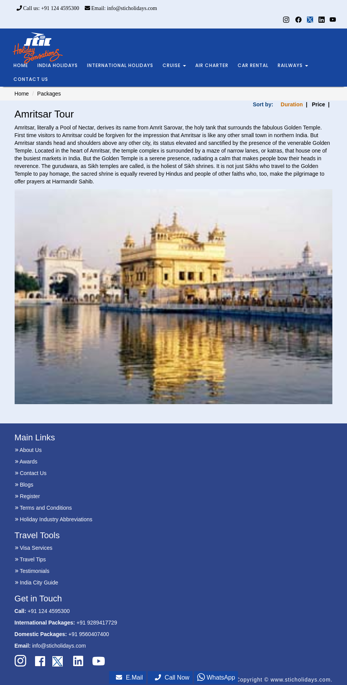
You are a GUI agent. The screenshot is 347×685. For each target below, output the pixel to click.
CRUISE (174, 65)
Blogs (24, 485)
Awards (26, 461)
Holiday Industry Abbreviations (53, 519)
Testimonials (32, 571)
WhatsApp (216, 677)
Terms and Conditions (43, 508)
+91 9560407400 (89, 634)
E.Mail (129, 677)
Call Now (172, 677)
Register (27, 496)
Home (22, 94)
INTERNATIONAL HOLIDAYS (120, 65)
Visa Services (33, 548)
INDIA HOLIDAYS (57, 65)
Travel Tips (30, 559)
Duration (292, 104)
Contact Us (31, 473)
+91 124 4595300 (49, 611)
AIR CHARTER (211, 65)
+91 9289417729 (97, 623)
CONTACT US (30, 79)
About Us (28, 450)
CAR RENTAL (253, 65)
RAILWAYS (293, 65)
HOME (20, 65)
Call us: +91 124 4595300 (48, 8)
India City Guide (37, 582)
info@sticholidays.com (59, 646)
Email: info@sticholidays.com (121, 8)
